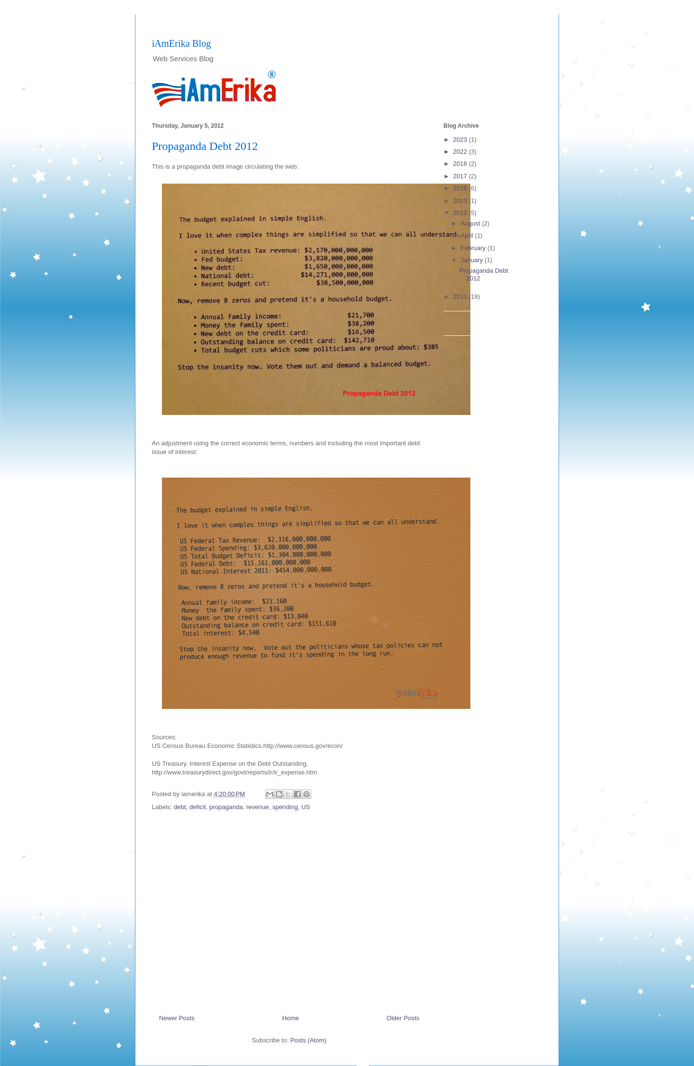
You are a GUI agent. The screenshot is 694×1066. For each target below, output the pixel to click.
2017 (461, 176)
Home (290, 1018)
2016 (461, 188)
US (305, 807)
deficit (197, 807)
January (473, 260)
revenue (257, 807)
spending (285, 807)
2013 (461, 200)
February (474, 248)
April (468, 235)
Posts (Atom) (308, 1040)
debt (180, 807)
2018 (461, 163)
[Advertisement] (289, 912)
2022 (461, 151)
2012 (461, 212)
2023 (461, 139)
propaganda (225, 807)
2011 (461, 296)
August (471, 223)
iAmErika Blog (181, 43)
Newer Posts (177, 1018)
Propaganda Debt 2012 (205, 146)
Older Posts (403, 1018)
